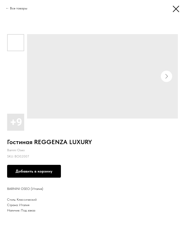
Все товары (18, 8)
